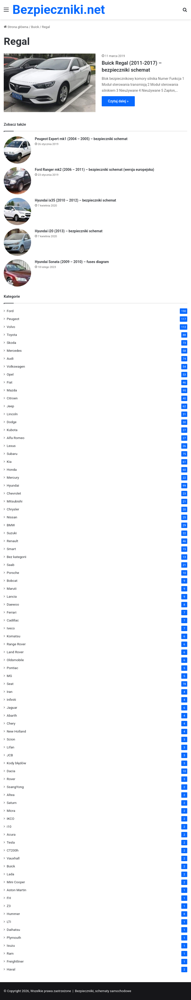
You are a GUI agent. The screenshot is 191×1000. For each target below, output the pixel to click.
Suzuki (12, 533)
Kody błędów (16, 763)
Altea (10, 795)
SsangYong (15, 787)
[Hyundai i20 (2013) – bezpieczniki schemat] (17, 242)
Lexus (11, 446)
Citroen (12, 398)
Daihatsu (13, 930)
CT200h (12, 850)
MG (9, 676)
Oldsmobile (15, 660)
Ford (10, 311)
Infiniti (11, 700)
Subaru (12, 454)
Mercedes (14, 351)
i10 (9, 826)
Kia (9, 462)
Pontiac (12, 668)
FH (9, 898)
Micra (11, 811)
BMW (11, 525)
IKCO (10, 819)
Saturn (12, 803)
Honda (12, 469)
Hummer (13, 914)
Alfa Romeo (15, 438)
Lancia (12, 596)
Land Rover (15, 652)
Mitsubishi (14, 501)
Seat (10, 684)
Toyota (12, 335)
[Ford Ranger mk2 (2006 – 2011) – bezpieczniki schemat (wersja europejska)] (17, 180)
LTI (9, 922)
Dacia (11, 771)
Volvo (11, 327)
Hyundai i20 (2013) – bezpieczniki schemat (68, 231)
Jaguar (12, 707)
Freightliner (15, 961)
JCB (10, 755)
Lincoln (12, 414)
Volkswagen (16, 366)
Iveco (11, 628)
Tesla (11, 842)
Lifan (10, 747)
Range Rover (16, 644)
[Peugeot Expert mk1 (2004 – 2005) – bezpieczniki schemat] (17, 150)
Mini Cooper (16, 882)
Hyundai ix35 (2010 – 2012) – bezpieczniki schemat (75, 200)
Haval (11, 969)
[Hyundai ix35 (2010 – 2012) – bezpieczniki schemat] (17, 211)
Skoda (11, 343)
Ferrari (11, 612)
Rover (11, 779)
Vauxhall (13, 858)
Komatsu (13, 636)
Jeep (10, 406)
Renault (12, 541)
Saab (10, 565)
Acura (11, 834)
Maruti (11, 588)
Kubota (12, 430)
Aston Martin (16, 890)
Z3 (9, 906)
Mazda (12, 390)
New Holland (16, 731)
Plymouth (14, 938)
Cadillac (13, 620)
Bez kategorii (16, 557)
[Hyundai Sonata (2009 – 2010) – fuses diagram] (17, 273)
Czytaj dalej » (118, 101)
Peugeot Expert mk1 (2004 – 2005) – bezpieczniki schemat (81, 139)
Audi (10, 358)
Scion (11, 739)
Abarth (12, 715)
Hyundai (13, 485)
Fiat (9, 382)
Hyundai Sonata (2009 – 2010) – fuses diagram (72, 262)
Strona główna (16, 27)
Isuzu (11, 945)
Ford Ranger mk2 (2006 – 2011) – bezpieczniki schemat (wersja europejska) (94, 170)
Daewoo (13, 604)
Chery (11, 723)
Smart (11, 549)
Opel (10, 374)
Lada (10, 874)
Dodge (11, 422)
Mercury (13, 477)
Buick (35, 27)
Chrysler (13, 509)
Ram (10, 953)
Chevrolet (14, 493)
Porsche (13, 573)
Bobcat (12, 581)
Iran (9, 692)
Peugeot (13, 319)
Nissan (12, 517)
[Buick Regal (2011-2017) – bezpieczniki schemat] (50, 83)
